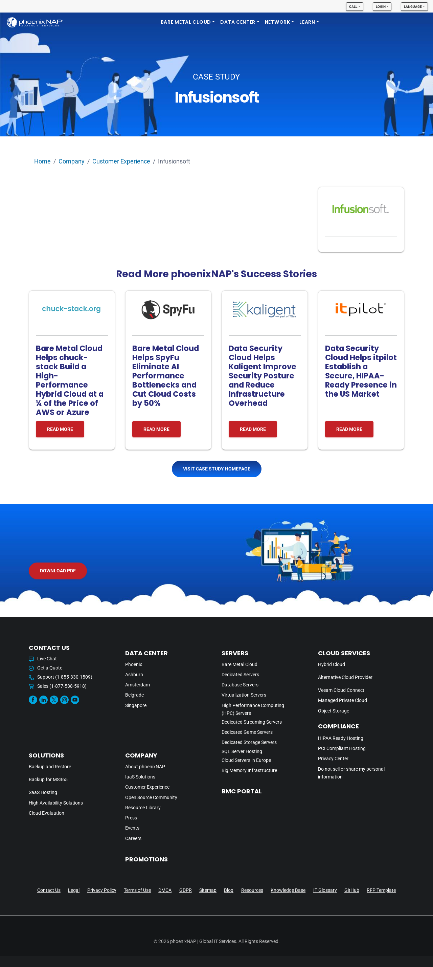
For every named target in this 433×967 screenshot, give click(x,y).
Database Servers (240, 685)
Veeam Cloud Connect (341, 690)
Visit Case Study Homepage (216, 468)
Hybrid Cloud (331, 664)
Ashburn (134, 675)
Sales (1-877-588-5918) (58, 686)
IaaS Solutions (140, 777)
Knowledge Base (288, 890)
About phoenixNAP (145, 767)
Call (353, 6)
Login (381, 6)
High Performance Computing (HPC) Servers (253, 709)
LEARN (307, 22)
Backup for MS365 (48, 780)
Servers (235, 653)
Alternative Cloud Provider (345, 677)
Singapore (135, 705)
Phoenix (133, 664)
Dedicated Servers (240, 675)
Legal (73, 890)
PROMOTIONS (146, 859)
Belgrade (134, 695)
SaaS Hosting (43, 792)
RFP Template (381, 890)
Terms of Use (137, 890)
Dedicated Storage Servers (249, 742)
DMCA (165, 890)
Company (72, 161)
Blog (228, 890)
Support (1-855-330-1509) (60, 677)
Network (277, 22)
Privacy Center (333, 759)
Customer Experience (121, 161)
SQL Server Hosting (242, 751)
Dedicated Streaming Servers (252, 722)
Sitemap (207, 890)
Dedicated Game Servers (247, 732)
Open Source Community (151, 797)
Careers (133, 838)
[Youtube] (75, 700)
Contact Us (49, 890)
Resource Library (143, 808)
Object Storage (333, 711)
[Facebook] (33, 700)
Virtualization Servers (244, 695)
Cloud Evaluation (46, 813)
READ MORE (60, 429)
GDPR (185, 890)
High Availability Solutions (56, 803)
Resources (252, 890)
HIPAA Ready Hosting (340, 738)
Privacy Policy (101, 890)
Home (42, 161)
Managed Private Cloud (342, 700)
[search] (418, 22)
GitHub (351, 890)
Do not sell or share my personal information (351, 773)
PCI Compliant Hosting (342, 748)
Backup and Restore (50, 767)
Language (413, 6)
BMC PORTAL (242, 791)
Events (132, 828)
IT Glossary (325, 890)
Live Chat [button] (43, 659)
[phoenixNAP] (35, 22)
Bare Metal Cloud (186, 22)
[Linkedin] (43, 700)
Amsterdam (137, 685)
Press (131, 818)
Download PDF (58, 570)
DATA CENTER (237, 22)
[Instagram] (64, 700)
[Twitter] (54, 700)
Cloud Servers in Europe (246, 760)
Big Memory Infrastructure (249, 770)
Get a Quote (45, 668)
